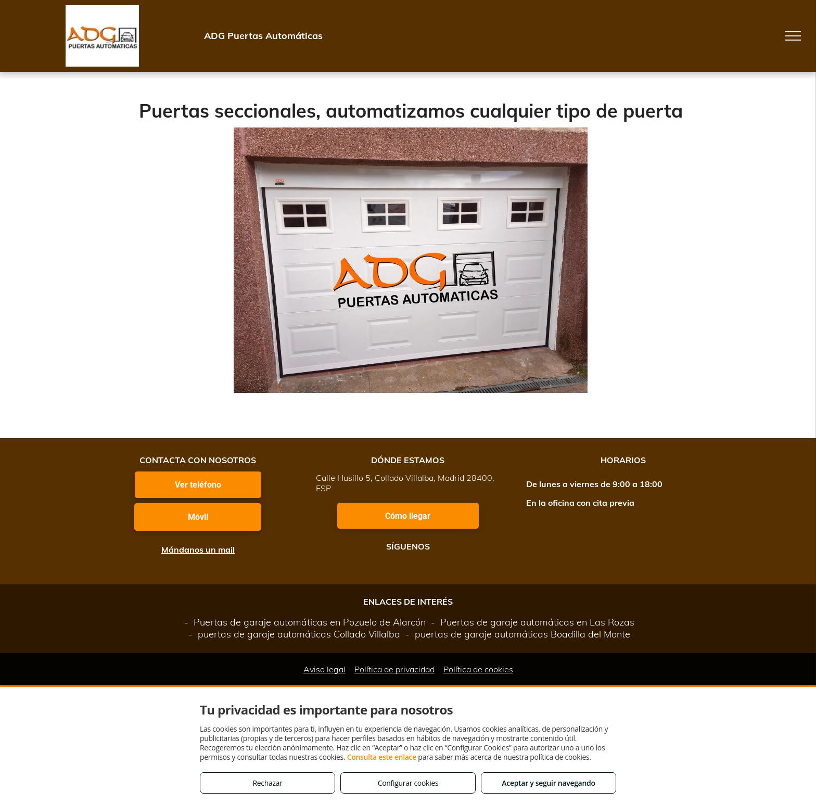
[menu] (793, 35)
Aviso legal (324, 669)
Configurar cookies (408, 783)
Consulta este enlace (381, 757)
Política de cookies (478, 669)
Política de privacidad (394, 669)
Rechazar (267, 783)
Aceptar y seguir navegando (548, 783)
